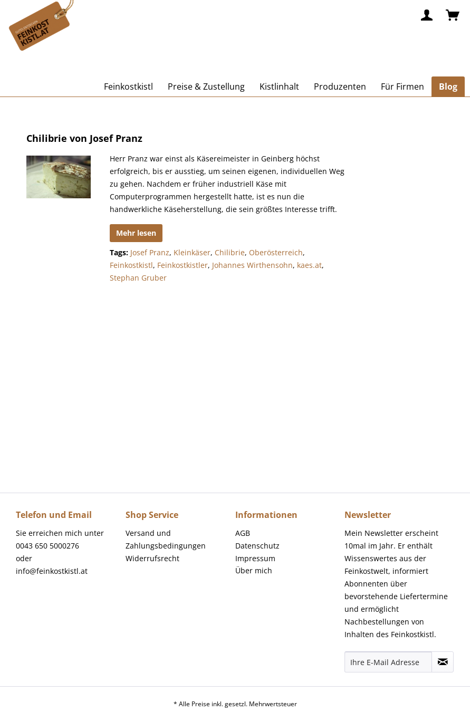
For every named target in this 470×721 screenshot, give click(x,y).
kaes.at (309, 265)
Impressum (255, 558)
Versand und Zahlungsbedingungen (166, 539)
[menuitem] (427, 15)
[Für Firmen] (402, 86)
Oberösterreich (276, 252)
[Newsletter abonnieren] (442, 661)
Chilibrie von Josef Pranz (84, 138)
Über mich (253, 570)
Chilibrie (230, 252)
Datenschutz (257, 546)
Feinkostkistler (182, 265)
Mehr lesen (136, 233)
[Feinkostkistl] (128, 86)
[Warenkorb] (453, 15)
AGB (242, 533)
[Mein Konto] (427, 15)
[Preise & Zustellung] (206, 86)
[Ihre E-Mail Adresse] (388, 661)
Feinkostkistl (131, 265)
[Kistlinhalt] (279, 86)
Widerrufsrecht (152, 558)
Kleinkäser (192, 252)
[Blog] (448, 86)
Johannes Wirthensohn (252, 265)
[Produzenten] (339, 86)
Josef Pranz (149, 252)
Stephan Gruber (138, 278)
